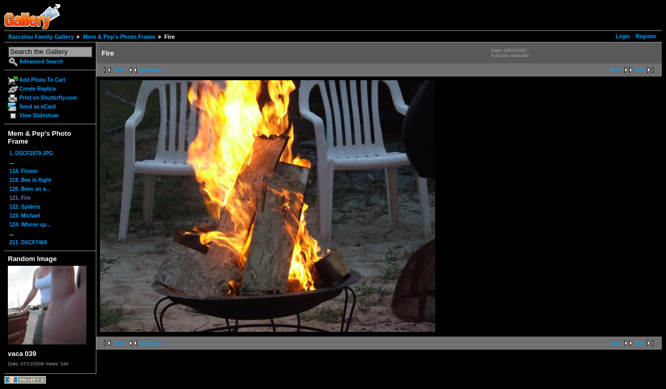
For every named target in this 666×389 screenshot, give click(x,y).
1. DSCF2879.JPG (31, 153)
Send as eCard (37, 107)
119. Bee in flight (30, 180)
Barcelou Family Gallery (41, 37)
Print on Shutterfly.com (48, 98)
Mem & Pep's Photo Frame (119, 37)
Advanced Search (41, 61)
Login (623, 36)
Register (646, 36)
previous (151, 70)
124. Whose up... (29, 225)
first (119, 70)
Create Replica (37, 89)
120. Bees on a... (29, 189)
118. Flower (23, 171)
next (615, 70)
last (639, 70)
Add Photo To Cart (42, 80)
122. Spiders (24, 207)
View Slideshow (39, 115)
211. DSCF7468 (28, 242)
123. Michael (24, 216)
